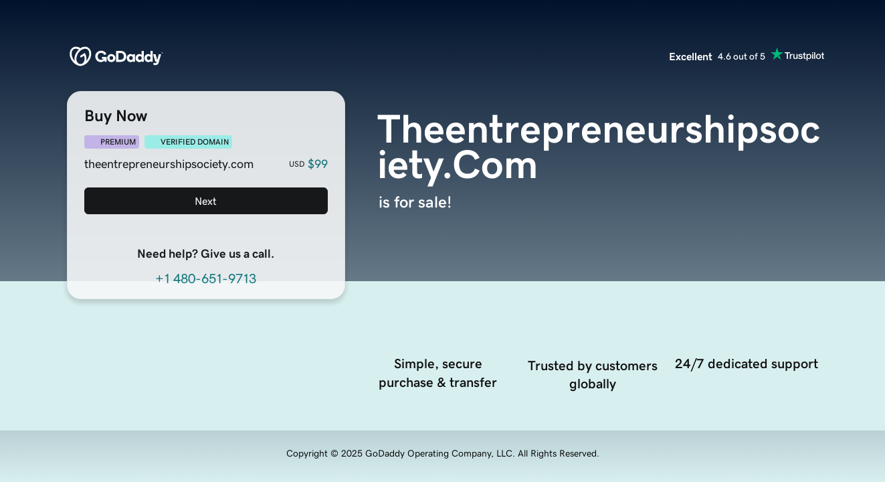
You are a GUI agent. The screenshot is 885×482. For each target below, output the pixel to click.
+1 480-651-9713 (205, 278)
